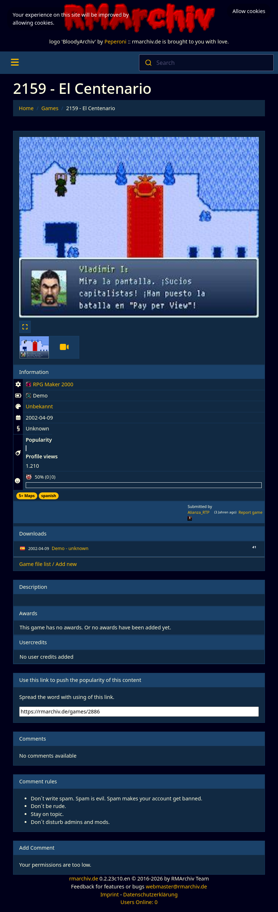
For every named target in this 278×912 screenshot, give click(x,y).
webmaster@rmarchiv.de (176, 886)
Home (26, 108)
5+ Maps (27, 495)
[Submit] (147, 63)
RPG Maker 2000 (49, 385)
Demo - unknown (70, 548)
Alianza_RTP (198, 512)
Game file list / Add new (48, 564)
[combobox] (206, 62)
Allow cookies (248, 11)
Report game (250, 512)
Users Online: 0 (139, 902)
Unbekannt (39, 406)
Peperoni (115, 41)
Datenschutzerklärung (150, 894)
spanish (48, 495)
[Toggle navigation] (14, 62)
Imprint (109, 894)
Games (49, 108)
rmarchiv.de (83, 878)
